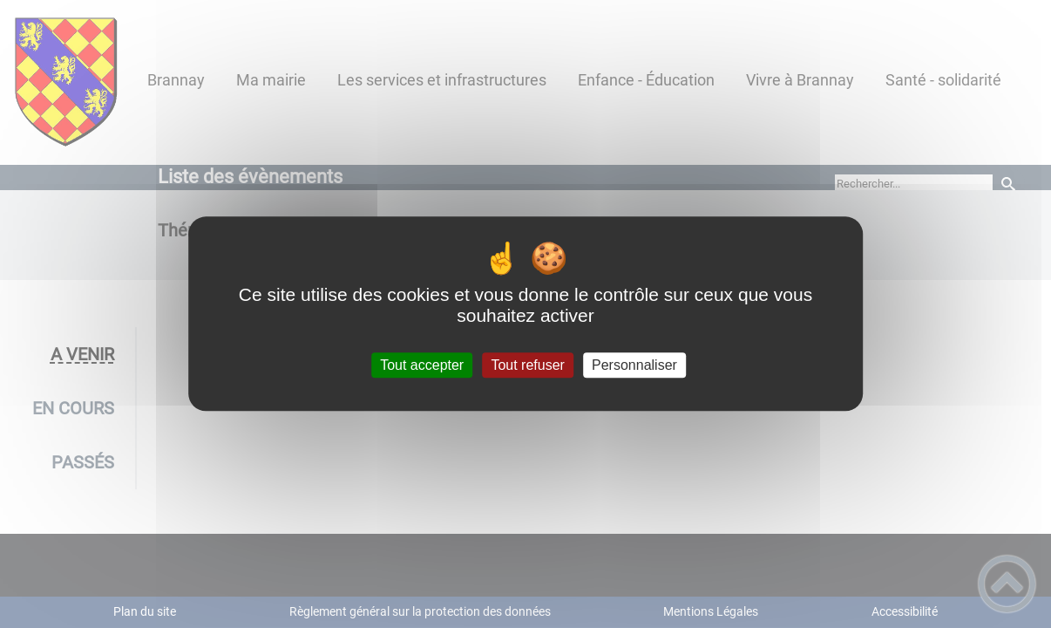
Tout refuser (527, 365)
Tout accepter (422, 365)
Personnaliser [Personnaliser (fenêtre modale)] (634, 365)
